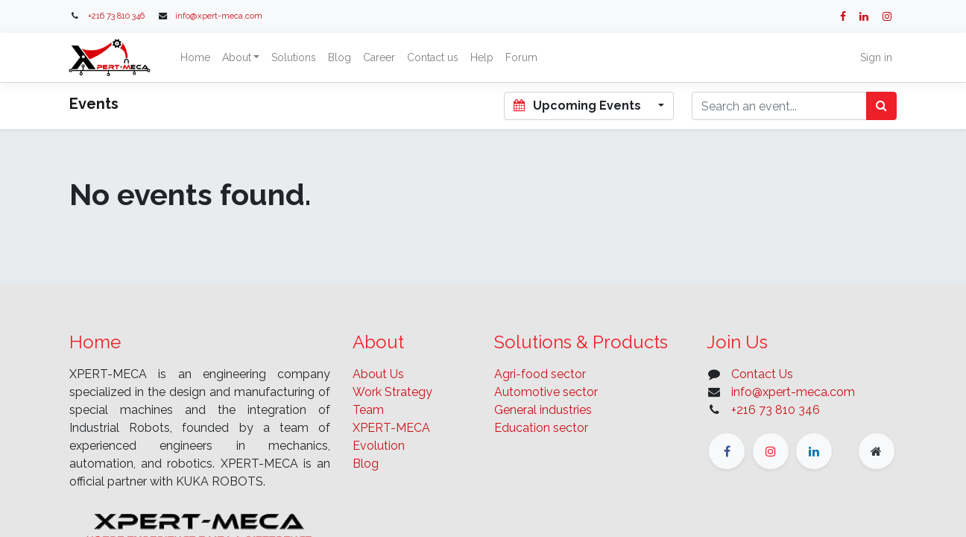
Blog (366, 463)
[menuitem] (197, 58)
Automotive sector (546, 392)
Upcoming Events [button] (578, 105)
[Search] (881, 106)
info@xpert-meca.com (218, 15)
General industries (543, 410)
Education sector (541, 428)
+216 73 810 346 (116, 15)
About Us (378, 374)
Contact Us (762, 374)
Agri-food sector (540, 374)
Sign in (875, 57)
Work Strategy (392, 392)
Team (368, 410)
